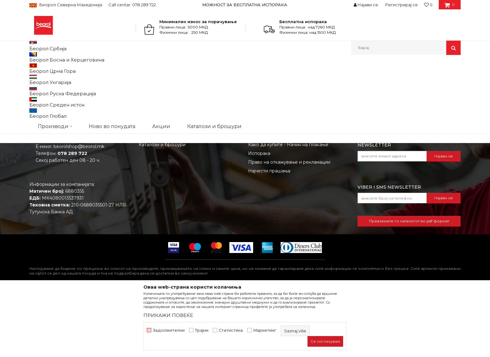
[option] (245, 4)
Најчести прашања (269, 235)
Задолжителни (169, 330)
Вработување (154, 200)
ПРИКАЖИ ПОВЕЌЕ (168, 315)
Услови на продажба (271, 183)
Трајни (201, 330)
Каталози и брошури (162, 209)
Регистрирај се (401, 4)
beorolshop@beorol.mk (78, 211)
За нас (146, 183)
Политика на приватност (276, 200)
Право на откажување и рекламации (289, 226)
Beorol (35, 68)
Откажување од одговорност (281, 191)
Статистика (231, 330)
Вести (145, 191)
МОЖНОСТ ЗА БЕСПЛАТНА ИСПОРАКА (244, 4)
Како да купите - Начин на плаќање (288, 209)
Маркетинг (264, 330)
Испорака (259, 218)
